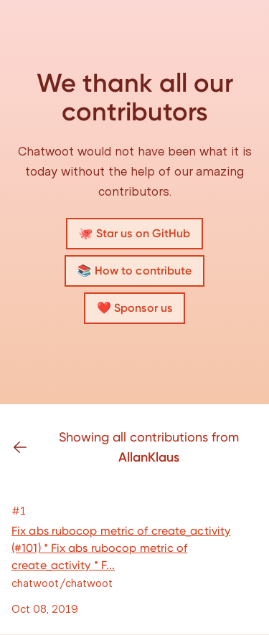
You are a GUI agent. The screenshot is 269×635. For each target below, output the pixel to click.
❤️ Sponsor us (134, 308)
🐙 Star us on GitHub (135, 233)
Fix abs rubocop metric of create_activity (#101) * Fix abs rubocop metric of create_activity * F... (120, 548)
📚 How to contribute (134, 270)
